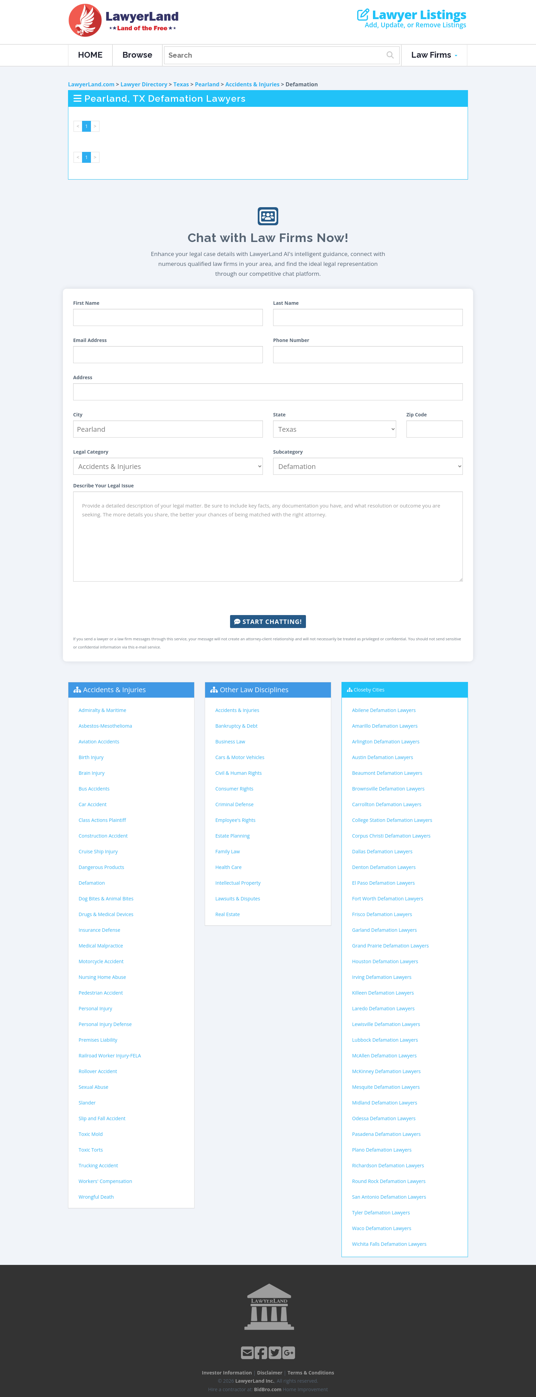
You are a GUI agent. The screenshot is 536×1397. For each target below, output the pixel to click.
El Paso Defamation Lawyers (383, 883)
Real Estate (227, 914)
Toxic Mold (91, 1134)
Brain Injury (92, 773)
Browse (137, 55)
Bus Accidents (94, 788)
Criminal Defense (234, 804)
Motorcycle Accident (101, 961)
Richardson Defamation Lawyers (388, 1165)
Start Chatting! (268, 621)
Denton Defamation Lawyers (384, 867)
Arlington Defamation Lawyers (385, 741)
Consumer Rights (234, 788)
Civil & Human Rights (238, 773)
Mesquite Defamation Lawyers (386, 1087)
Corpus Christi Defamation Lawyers (391, 835)
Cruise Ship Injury (98, 851)
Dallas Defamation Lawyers (382, 851)
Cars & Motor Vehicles (239, 757)
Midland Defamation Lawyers (384, 1102)
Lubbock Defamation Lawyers (385, 1040)
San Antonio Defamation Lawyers (389, 1197)
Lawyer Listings (411, 15)
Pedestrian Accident (101, 992)
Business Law (230, 741)
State (279, 414)
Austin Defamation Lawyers (382, 757)
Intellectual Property (237, 883)
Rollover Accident (98, 1071)
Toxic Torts (91, 1149)
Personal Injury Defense (105, 1024)
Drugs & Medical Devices (106, 914)
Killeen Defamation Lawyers (383, 992)
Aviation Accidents (99, 741)
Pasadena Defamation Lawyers (386, 1134)
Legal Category (90, 451)
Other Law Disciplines (254, 689)
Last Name (286, 303)
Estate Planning (232, 835)
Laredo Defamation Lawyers (383, 1008)
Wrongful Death (96, 1197)
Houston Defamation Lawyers (385, 961)
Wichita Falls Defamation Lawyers (389, 1244)
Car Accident (93, 804)
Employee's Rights (235, 820)
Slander (87, 1102)
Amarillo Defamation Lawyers (385, 726)
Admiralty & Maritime (102, 710)
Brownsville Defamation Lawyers (388, 788)
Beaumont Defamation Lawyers (387, 773)
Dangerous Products (101, 867)
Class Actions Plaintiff (102, 820)
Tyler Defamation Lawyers (381, 1212)
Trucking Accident (98, 1165)
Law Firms (434, 55)
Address (82, 377)
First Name (86, 303)
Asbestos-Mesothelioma (105, 726)
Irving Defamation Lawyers (382, 977)
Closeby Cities (369, 689)
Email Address (90, 340)
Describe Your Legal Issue (103, 485)
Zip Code (416, 414)
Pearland (207, 84)
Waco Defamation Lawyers (381, 1228)
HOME (90, 55)
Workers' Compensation (105, 1181)
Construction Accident (103, 835)
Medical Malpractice (101, 945)
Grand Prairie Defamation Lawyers (390, 945)
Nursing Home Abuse (102, 977)
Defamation (92, 883)
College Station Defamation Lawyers (392, 820)
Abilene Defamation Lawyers (384, 710)
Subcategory (288, 451)
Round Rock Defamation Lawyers (389, 1181)
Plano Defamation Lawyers (382, 1149)
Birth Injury (91, 757)
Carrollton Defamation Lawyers (386, 804)
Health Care (228, 867)
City (77, 414)
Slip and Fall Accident (102, 1118)
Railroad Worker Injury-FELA (110, 1055)
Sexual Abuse (93, 1087)
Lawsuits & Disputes (237, 898)
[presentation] (268, 598)
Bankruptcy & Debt (236, 726)
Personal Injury (95, 1008)
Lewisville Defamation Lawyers (386, 1024)
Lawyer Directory (143, 84)
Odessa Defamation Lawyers (384, 1118)
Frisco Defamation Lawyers (382, 914)
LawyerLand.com (91, 84)
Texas (181, 84)
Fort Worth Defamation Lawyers (387, 898)
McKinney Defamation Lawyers (386, 1071)
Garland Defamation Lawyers (384, 930)
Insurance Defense (99, 930)
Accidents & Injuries (252, 84)
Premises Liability (98, 1040)
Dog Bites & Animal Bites (106, 898)
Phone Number (291, 340)
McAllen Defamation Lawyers (384, 1055)
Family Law (227, 851)
